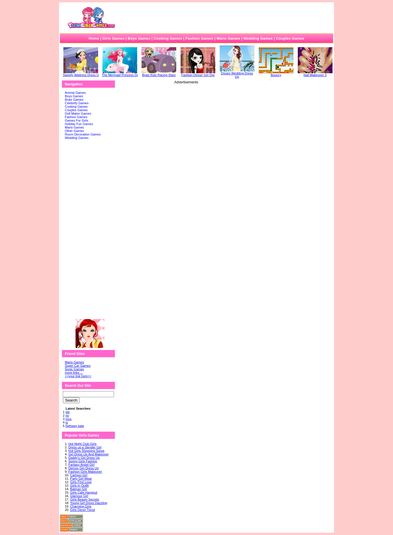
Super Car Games (78, 365)
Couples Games (290, 38)
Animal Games (75, 92)
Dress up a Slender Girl (84, 447)
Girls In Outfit (79, 485)
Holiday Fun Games (79, 124)
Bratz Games (74, 99)
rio (67, 415)
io (66, 422)
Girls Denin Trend (82, 510)
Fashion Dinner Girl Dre (198, 73)
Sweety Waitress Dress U (81, 73)
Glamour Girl (79, 496)
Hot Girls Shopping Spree (86, 450)
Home (94, 38)
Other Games (74, 131)
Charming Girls (80, 506)
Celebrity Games (77, 103)
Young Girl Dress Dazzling (88, 503)
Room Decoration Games (83, 134)
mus (68, 419)
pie (67, 412)
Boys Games (139, 38)
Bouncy (276, 73)
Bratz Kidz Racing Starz (159, 73)
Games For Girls (76, 120)
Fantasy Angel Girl (81, 464)
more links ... (74, 372)
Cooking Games (168, 38)
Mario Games (228, 38)
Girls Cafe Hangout (83, 492)
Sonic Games (74, 369)
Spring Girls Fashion (82, 461)
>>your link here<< (78, 376)
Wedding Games (258, 38)
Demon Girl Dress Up (83, 468)
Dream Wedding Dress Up (237, 73)
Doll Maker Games (78, 113)
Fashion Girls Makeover (85, 471)
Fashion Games (199, 38)
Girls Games (113, 38)
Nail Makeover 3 (315, 73)
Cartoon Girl (78, 475)
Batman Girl (78, 489)
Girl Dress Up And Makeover (88, 454)
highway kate (74, 426)
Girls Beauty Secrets (84, 499)
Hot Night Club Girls (82, 444)
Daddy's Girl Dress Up (84, 457)
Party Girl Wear (81, 478)
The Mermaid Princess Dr (120, 73)
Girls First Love (80, 482)
